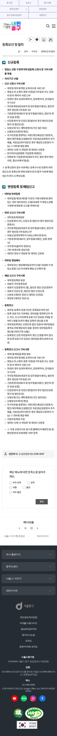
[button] (37, 528)
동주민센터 (12, 566)
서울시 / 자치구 (14, 578)
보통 (15, 487)
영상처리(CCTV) (28, 629)
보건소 (28, 3)
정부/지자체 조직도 (28, 646)
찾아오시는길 (28, 635)
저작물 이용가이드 (28, 623)
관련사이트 (12, 590)
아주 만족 (17, 482)
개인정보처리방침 (28, 617)
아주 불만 (17, 492)
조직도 (28, 640)
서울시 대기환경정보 (14, 536)
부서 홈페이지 (13, 554)
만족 (33, 482)
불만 (28, 487)
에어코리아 (43, 536)
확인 (42, 501)
